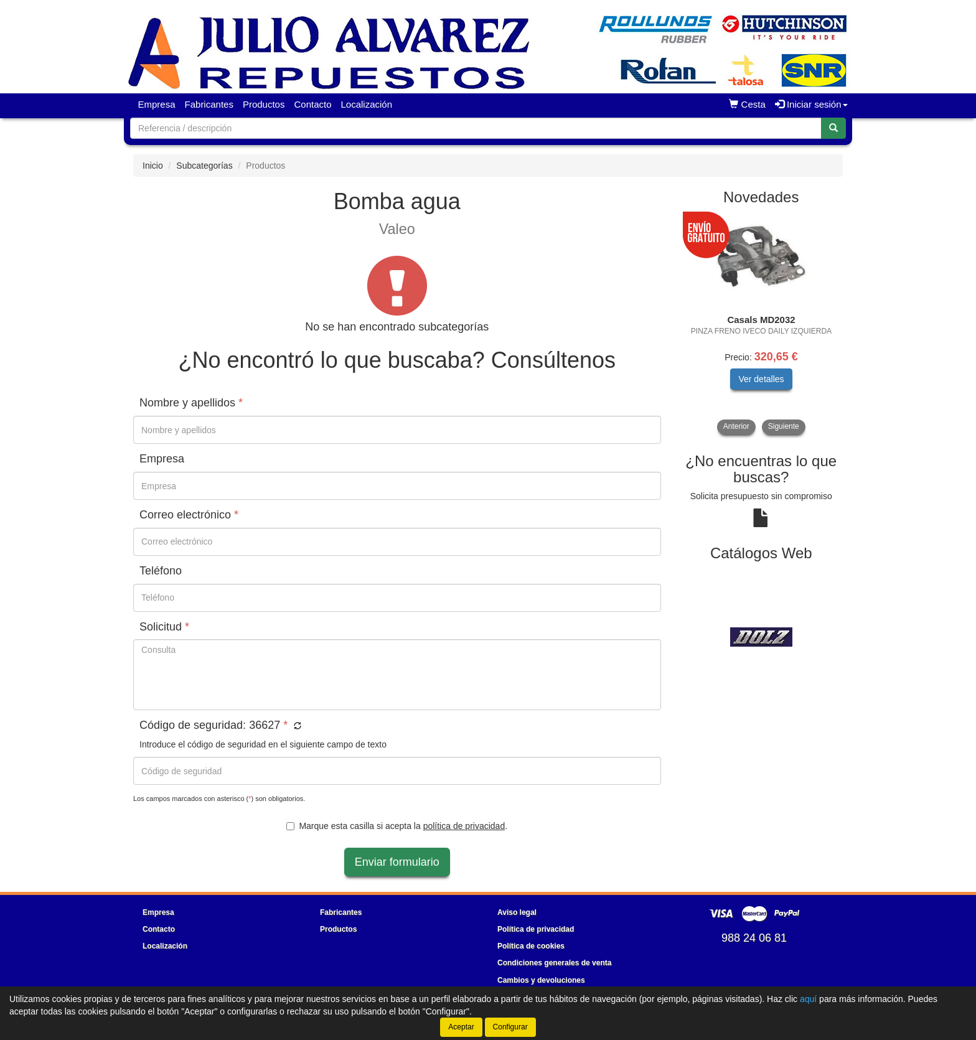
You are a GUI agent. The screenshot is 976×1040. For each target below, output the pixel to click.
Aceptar (461, 1027)
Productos (264, 104)
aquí (808, 999)
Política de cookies (531, 946)
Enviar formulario (397, 862)
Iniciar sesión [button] (811, 104)
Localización (367, 104)
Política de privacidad (535, 929)
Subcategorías (204, 166)
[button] (296, 726)
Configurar (510, 1027)
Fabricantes (209, 104)
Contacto (312, 104)
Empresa (157, 104)
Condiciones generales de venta (554, 962)
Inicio (153, 166)
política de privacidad (464, 826)
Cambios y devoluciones (541, 980)
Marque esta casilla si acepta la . (396, 826)
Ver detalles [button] (761, 379)
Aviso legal (517, 912)
